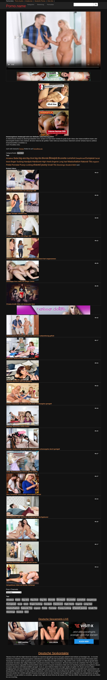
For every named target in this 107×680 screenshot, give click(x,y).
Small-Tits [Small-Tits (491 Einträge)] (52, 165)
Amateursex (29, 1)
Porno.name (16, 6)
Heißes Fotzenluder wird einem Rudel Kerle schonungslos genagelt (29, 404)
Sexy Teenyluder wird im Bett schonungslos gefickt (23, 494)
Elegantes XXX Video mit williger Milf (18, 236)
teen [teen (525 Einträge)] (74, 165)
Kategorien (30, 4)
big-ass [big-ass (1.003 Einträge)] (22, 158)
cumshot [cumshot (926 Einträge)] (71, 158)
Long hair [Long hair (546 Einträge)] (63, 162)
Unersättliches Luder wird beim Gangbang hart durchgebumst (27, 517)
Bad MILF (20, 153)
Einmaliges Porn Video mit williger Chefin (20, 281)
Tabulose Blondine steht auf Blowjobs (19, 381)
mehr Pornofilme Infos (13, 145)
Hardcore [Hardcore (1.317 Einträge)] (36, 161)
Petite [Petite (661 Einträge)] (8, 165)
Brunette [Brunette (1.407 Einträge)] (62, 158)
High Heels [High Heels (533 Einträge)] (47, 162)
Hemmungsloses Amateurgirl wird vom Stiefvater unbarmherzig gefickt (30, 336)
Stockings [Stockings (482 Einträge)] (61, 165)
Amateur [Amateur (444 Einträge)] (9, 158)
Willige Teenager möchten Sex (16, 213)
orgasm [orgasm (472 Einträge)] (96, 162)
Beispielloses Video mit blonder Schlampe (20, 585)
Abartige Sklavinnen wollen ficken (17, 426)
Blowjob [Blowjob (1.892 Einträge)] (53, 158)
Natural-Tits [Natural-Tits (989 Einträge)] (86, 161)
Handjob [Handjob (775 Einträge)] (28, 161)
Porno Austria (19, 1)
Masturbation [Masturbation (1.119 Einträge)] (74, 161)
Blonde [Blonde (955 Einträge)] (45, 158)
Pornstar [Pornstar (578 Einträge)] (15, 165)
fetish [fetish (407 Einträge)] (8, 162)
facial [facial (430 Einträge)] (97, 158)
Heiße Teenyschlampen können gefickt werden (22, 472)
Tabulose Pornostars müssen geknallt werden (21, 562)
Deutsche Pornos (40, 1)
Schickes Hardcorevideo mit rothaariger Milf (21, 191)
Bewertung (40, 4)
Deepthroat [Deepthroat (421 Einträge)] (80, 158)
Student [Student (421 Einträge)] (69, 165)
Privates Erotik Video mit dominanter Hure (20, 304)
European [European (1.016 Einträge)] (90, 158)
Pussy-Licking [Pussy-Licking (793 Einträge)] (26, 165)
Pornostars (50, 4)
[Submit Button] (96, 4)
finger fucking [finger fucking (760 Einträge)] (17, 161)
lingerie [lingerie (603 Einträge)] (55, 162)
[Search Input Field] (84, 4)
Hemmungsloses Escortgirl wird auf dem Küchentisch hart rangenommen (31, 259)
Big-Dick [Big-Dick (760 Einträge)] (30, 158)
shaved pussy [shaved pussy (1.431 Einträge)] (40, 164)
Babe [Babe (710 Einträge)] (16, 158)
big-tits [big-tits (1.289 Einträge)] (38, 158)
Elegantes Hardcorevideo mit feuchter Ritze (21, 358)
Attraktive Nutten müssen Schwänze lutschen (21, 540)
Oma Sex (50, 1)
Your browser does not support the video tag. (53, 40)
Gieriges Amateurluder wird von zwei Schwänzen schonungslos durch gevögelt (33, 449)
